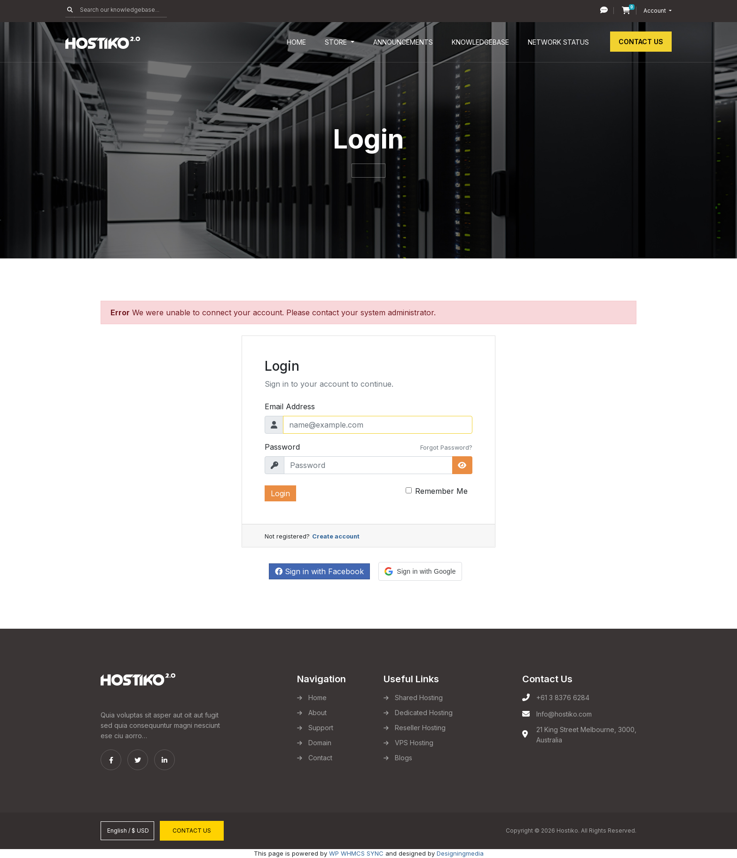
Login (280, 493)
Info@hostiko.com (564, 714)
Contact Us (641, 42)
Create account (336, 536)
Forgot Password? (446, 447)
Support (320, 728)
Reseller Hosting (420, 728)
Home (296, 42)
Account (655, 10)
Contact (320, 758)
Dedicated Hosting (424, 713)
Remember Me (441, 491)
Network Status (558, 42)
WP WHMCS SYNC (356, 853)
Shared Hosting (419, 698)
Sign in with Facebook (319, 571)
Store (337, 42)
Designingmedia (460, 853)
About (317, 713)
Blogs (403, 758)
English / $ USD (127, 830)
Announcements (403, 42)
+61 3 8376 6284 (562, 698)
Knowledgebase (480, 42)
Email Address (290, 406)
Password (282, 447)
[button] (420, 571)
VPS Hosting (414, 743)
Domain (319, 743)
